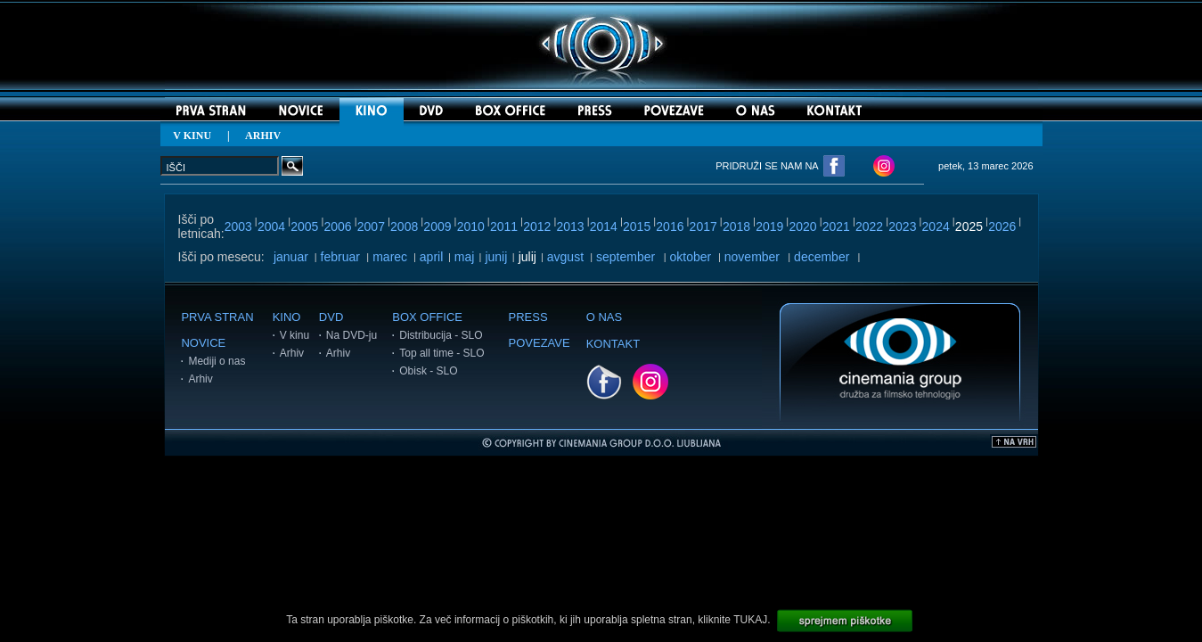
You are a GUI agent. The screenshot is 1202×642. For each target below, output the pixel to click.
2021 (836, 226)
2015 (636, 226)
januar (291, 257)
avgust (565, 257)
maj (464, 257)
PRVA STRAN (217, 317)
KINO (287, 317)
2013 (570, 226)
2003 (238, 226)
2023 (902, 226)
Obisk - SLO (428, 371)
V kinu (294, 335)
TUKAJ (750, 619)
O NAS (604, 317)
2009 (437, 226)
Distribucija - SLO (440, 335)
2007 (371, 226)
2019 (769, 226)
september (625, 257)
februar (340, 257)
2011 (504, 226)
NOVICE (203, 343)
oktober (691, 257)
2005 (304, 226)
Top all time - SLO (441, 353)
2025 (969, 226)
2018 (736, 226)
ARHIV (263, 135)
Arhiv (200, 379)
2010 (471, 226)
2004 (271, 226)
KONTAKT (613, 343)
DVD (331, 317)
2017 (703, 226)
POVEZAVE (539, 343)
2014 (603, 226)
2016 (669, 226)
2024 (936, 226)
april (431, 257)
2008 (404, 226)
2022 (869, 226)
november (752, 257)
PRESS (528, 317)
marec (389, 257)
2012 (537, 226)
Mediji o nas (216, 361)
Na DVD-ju (351, 335)
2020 (802, 226)
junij (496, 257)
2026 (1002, 226)
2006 (338, 226)
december (821, 257)
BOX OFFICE (427, 317)
